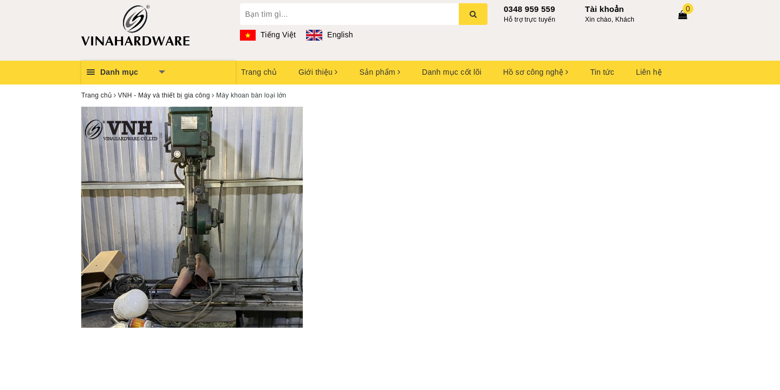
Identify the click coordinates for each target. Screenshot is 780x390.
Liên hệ (649, 72)
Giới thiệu (317, 72)
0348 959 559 (529, 9)
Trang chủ (259, 72)
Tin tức (602, 72)
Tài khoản (604, 9)
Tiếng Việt (268, 34)
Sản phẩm (379, 72)
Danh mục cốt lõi (452, 72)
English (329, 34)
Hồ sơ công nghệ (536, 72)
